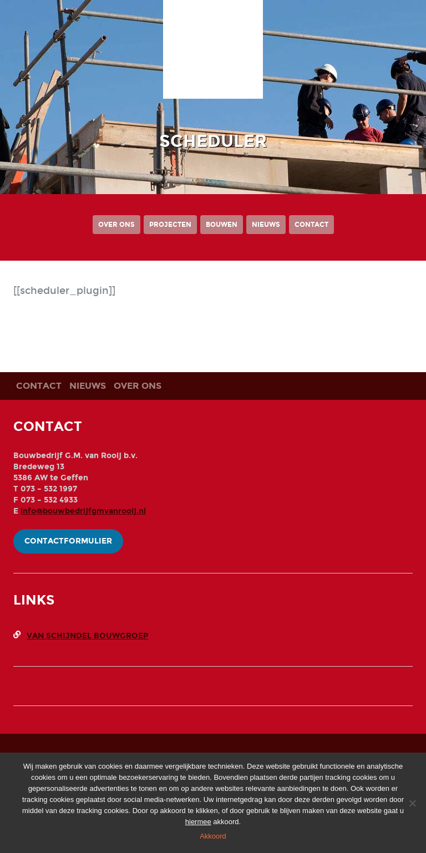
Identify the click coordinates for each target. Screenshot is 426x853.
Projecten (170, 225)
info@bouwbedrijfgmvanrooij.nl (83, 511)
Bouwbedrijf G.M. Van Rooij (213, 54)
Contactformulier (68, 541)
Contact (311, 225)
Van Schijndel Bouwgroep (87, 636)
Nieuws (266, 225)
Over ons (116, 225)
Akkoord (213, 836)
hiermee (198, 822)
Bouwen (221, 225)
